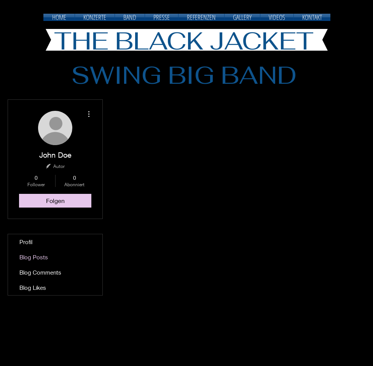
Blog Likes (32, 287)
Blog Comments (40, 272)
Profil (25, 241)
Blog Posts (33, 257)
